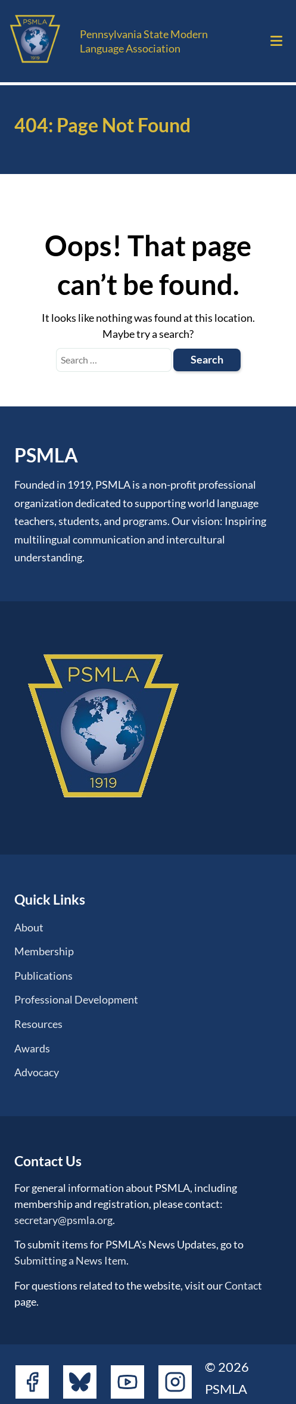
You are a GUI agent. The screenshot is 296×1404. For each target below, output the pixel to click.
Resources (38, 1023)
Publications (43, 975)
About (28, 927)
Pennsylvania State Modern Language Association (144, 41)
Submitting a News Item (70, 1260)
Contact (243, 1285)
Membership (44, 951)
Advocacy (36, 1072)
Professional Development (76, 999)
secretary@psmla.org (63, 1219)
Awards (32, 1048)
